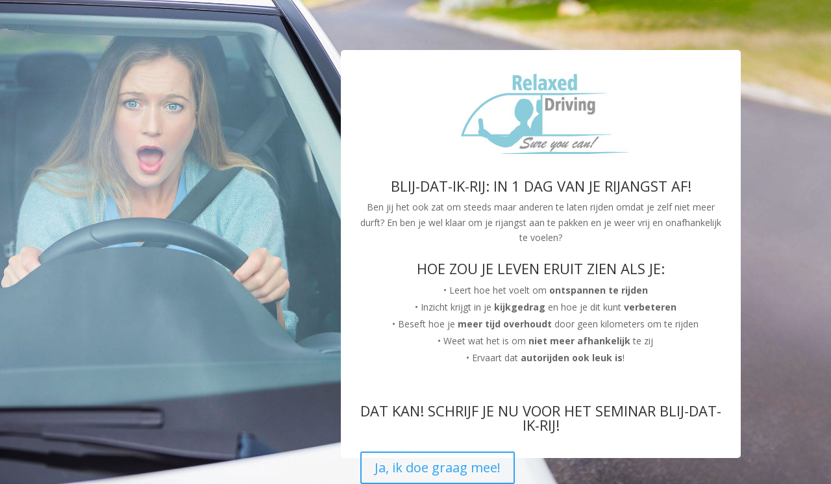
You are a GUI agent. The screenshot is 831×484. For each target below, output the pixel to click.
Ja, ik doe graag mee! (438, 467)
